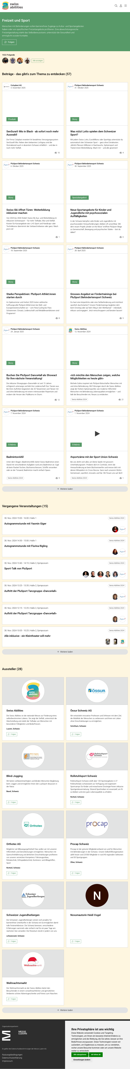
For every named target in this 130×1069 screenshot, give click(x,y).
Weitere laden (65, 489)
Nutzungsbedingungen (12, 1054)
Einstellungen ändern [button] (81, 1060)
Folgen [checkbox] (12, 734)
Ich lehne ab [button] (96, 1055)
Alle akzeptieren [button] (79, 1055)
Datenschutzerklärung (12, 1058)
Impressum (7, 1061)
